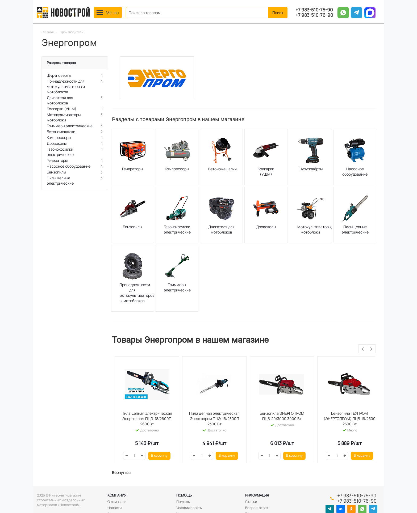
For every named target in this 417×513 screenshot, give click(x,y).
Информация (257, 495)
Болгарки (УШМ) (266, 171)
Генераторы (132, 168)
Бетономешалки (222, 168)
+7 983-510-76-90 (314, 15)
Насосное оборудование (355, 171)
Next (371, 349)
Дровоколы (266, 226)
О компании (116, 501)
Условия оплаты (189, 507)
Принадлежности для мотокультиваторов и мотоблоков (137, 292)
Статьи (251, 501)
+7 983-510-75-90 (314, 9)
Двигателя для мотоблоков (221, 229)
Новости (114, 507)
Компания (116, 495)
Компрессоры (177, 168)
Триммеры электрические (177, 287)
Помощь (184, 495)
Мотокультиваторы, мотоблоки (314, 229)
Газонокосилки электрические (177, 229)
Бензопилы (132, 226)
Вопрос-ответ (257, 507)
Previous (362, 349)
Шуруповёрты (310, 168)
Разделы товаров (61, 62)
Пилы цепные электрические (355, 229)
